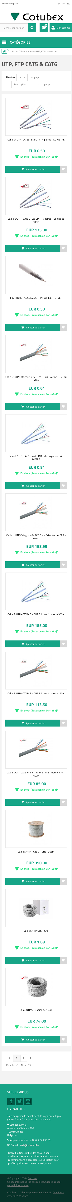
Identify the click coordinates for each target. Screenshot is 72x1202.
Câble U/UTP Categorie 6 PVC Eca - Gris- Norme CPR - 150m (36, 774)
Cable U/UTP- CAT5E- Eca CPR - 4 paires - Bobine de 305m (36, 220)
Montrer (10, 77)
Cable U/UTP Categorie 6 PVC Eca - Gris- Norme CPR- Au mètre (36, 378)
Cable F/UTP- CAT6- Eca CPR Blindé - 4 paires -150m (36, 693)
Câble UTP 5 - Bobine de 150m (36, 1010)
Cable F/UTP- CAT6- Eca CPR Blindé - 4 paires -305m (36, 614)
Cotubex (32, 1178)
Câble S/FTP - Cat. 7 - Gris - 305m (36, 851)
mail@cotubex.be (29, 1145)
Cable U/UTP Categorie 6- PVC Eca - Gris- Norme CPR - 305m (36, 536)
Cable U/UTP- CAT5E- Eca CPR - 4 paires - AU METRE (36, 139)
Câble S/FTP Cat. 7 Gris (36, 931)
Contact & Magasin (9, 3)
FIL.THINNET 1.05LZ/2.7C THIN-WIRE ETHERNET (36, 298)
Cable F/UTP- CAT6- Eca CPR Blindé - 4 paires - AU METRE (36, 457)
